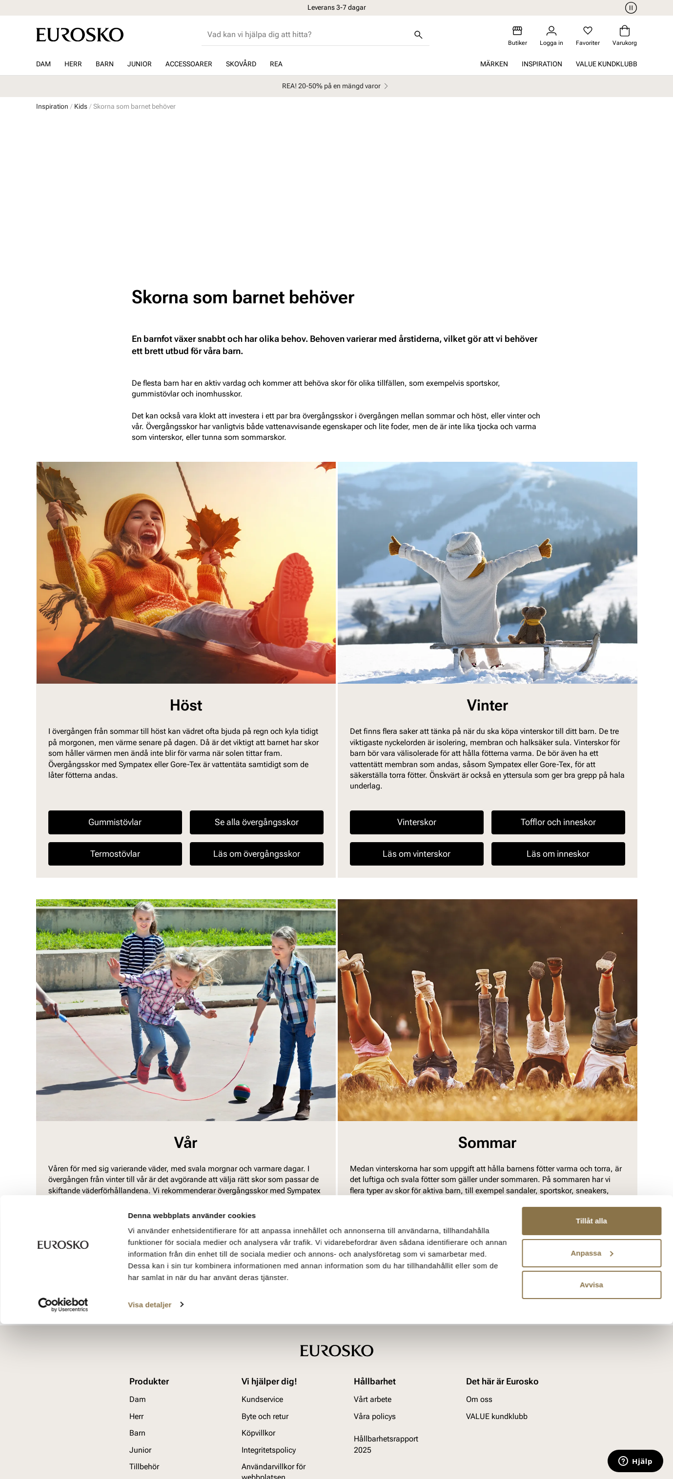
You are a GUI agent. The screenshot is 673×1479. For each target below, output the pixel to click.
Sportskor (256, 1141)
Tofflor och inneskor (558, 683)
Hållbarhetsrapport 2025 (386, 1305)
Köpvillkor (258, 1294)
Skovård (241, 64)
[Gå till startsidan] (79, 34)
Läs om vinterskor (416, 715)
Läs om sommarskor (416, 1141)
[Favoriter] (587, 35)
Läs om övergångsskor (256, 715)
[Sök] (418, 34)
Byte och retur (265, 1277)
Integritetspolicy (269, 1311)
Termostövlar (115, 715)
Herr (73, 64)
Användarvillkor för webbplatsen (274, 1333)
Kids (80, 106)
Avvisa (591, 1440)
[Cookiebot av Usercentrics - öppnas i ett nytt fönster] (63, 1460)
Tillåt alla (591, 1376)
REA (276, 64)
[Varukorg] (624, 35)
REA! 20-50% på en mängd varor (336, 86)
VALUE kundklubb (606, 64)
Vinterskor (416, 683)
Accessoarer (188, 64)
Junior (139, 64)
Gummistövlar (115, 683)
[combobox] (307, 34)
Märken (494, 64)
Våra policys (375, 1277)
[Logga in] (551, 35)
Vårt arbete (372, 1260)
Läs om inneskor (558, 715)
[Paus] (629, 8)
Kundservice (262, 1260)
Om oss (479, 1260)
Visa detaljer (149, 1460)
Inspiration (542, 64)
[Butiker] (518, 35)
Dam (43, 64)
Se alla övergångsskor (257, 683)
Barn (105, 64)
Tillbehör (144, 1327)
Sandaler (417, 1109)
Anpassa (592, 1408)
